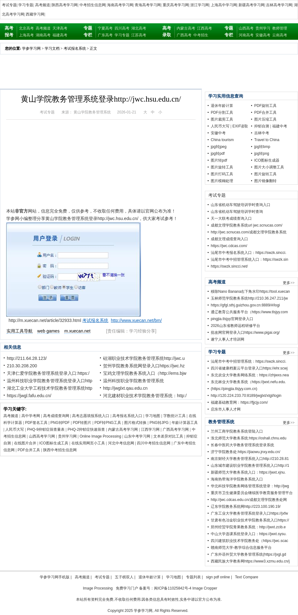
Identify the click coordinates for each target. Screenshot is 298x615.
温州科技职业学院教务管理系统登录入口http (49, 380)
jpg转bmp (262, 147)
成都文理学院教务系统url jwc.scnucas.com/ (246, 225)
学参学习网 (31, 48)
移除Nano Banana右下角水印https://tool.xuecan (250, 291)
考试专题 (9, 5)
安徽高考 (262, 35)
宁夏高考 (105, 28)
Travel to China (266, 140)
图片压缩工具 (265, 119)
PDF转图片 (82, 422)
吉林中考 (261, 133)
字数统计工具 (174, 416)
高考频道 (42, 5)
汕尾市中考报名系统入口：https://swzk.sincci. (248, 252)
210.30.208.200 (22, 365)
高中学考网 (30, 416)
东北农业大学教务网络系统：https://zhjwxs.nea (250, 375)
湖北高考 (138, 28)
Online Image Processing (100, 436)
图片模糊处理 (222, 181)
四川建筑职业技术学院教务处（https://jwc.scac (249, 541)
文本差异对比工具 (168, 436)
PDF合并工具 (29, 450)
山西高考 (246, 28)
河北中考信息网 (121, 443)
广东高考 (105, 35)
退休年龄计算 (222, 105)
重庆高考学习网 (176, 5)
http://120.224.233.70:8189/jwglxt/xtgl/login (246, 395)
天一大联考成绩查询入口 (231, 218)
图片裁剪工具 (222, 119)
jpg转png (261, 153)
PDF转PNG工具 (107, 422)
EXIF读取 (240, 126)
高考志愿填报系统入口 (90, 416)
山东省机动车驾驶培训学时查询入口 (240, 205)
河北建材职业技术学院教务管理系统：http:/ (145, 395)
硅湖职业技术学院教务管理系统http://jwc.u (144, 358)
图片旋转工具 (222, 167)
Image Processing (98, 588)
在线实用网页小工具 (88, 443)
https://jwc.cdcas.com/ (229, 246)
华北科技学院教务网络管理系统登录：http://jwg (250, 486)
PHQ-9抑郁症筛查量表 (46, 429)
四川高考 (122, 28)
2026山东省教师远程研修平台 (235, 326)
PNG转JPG (159, 422)
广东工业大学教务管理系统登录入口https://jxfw (249, 513)
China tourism (222, 140)
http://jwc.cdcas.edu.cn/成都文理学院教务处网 (249, 500)
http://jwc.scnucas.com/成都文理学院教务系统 (249, 232)
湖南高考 (43, 35)
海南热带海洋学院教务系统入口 (237, 479)
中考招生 (200, 35)
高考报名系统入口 (127, 416)
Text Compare (246, 577)
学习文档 (52, 48)
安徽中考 (218, 133)
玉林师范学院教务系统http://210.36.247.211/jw (249, 298)
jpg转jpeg (219, 147)
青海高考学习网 (148, 5)
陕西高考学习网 (65, 5)
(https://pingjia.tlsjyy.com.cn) (234, 389)
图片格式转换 (135, 422)
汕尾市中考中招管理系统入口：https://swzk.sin (249, 259)
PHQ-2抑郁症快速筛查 (86, 429)
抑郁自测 (261, 126)
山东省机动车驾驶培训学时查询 (237, 211)
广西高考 (184, 35)
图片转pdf (219, 160)
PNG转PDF (60, 422)
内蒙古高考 (186, 28)
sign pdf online (218, 577)
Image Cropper (204, 588)
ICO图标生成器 (266, 160)
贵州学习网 (67, 436)
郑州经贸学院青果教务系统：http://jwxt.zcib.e (248, 527)
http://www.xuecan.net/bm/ (136, 320)
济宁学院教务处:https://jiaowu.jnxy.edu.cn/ (245, 452)
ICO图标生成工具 (53, 443)
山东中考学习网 (137, 436)
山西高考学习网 (42, 436)
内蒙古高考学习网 (123, 429)
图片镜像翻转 (265, 181)
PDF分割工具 (222, 112)
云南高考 (279, 35)
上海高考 (26, 35)
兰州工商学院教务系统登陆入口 (237, 431)
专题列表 (193, 577)
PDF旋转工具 (265, 105)
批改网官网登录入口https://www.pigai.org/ (245, 332)
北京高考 (26, 28)
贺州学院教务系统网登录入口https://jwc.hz (144, 365)
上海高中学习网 (224, 5)
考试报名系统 (75, 48)
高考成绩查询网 (56, 416)
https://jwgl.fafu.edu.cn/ (29, 395)
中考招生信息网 (92, 5)
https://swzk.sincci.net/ (229, 266)
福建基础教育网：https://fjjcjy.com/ (239, 402)
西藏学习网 (35, 14)
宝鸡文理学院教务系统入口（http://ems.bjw (144, 373)
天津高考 (59, 28)
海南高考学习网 (120, 5)
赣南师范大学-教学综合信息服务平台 (241, 547)
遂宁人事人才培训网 (227, 339)
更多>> (289, 283)
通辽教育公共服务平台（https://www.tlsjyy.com (249, 312)
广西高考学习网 (176, 429)
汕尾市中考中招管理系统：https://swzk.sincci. (248, 361)
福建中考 (279, 126)
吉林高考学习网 (279, 5)
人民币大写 (14, 429)
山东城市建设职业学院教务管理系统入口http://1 (250, 465)
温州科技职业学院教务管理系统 (133, 380)
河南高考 (246, 35)
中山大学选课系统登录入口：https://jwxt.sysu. (249, 534)
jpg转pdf (218, 153)
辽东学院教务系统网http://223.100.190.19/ (246, 506)
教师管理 (279, 28)
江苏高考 (138, 35)
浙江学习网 (199, 5)
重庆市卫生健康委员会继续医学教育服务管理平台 (252, 493)
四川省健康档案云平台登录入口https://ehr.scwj (249, 368)
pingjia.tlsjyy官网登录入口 (232, 319)
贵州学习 (262, 28)
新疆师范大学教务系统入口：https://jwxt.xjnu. (248, 472)
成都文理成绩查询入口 (229, 239)
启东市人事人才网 (226, 409)
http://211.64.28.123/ (27, 358)
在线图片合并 (25, 443)
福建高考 (59, 35)
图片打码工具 (222, 174)
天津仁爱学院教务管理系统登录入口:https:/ (48, 373)
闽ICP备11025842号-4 (172, 588)
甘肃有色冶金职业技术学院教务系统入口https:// (250, 520)
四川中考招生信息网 (153, 443)
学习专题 (25, 5)
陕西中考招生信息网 (60, 450)
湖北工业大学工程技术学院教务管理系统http (49, 388)
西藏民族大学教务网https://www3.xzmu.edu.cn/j (250, 561)
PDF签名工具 (36, 422)
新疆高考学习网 (251, 5)
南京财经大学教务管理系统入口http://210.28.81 (250, 459)
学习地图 (152, 416)
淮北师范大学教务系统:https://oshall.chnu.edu (248, 438)
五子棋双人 (124, 577)
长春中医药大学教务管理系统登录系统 (242, 445)
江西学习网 (150, 429)
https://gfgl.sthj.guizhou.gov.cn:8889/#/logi (245, 305)
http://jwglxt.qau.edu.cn (125, 388)
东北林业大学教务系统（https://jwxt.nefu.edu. (248, 382)
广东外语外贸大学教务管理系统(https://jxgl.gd (248, 554)
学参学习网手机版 (55, 577)
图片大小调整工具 (269, 167)
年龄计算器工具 (185, 422)
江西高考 (204, 28)
